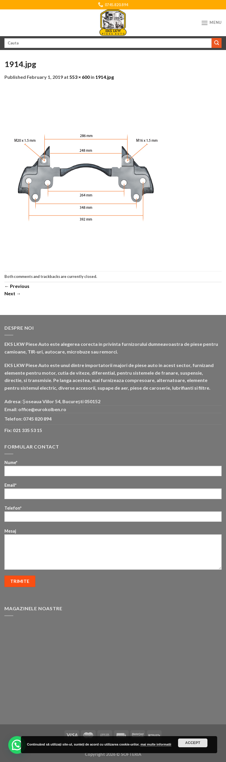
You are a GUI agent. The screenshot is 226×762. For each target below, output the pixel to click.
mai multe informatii (155, 744)
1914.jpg (104, 77)
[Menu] (211, 23)
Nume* (113, 470)
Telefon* (113, 516)
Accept (192, 743)
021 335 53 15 (27, 430)
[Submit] (217, 43)
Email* (113, 493)
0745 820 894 (37, 418)
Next (12, 293)
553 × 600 (79, 77)
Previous (16, 286)
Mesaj (113, 551)
